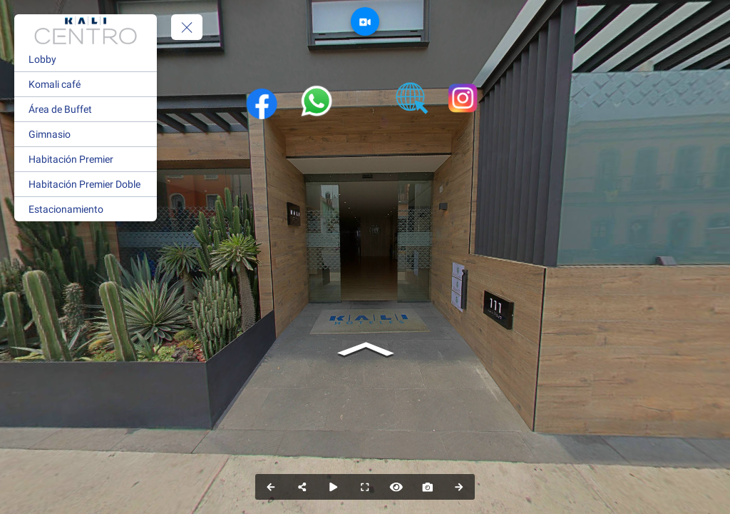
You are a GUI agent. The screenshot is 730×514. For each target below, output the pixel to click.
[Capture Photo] (427, 487)
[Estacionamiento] (85, 209)
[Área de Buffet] (85, 109)
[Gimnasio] (85, 134)
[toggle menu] (186, 27)
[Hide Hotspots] (396, 487)
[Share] (302, 487)
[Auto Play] (333, 487)
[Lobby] (85, 59)
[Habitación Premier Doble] (85, 184)
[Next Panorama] (459, 487)
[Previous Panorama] (271, 487)
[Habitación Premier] (85, 159)
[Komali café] (85, 84)
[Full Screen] (365, 487)
